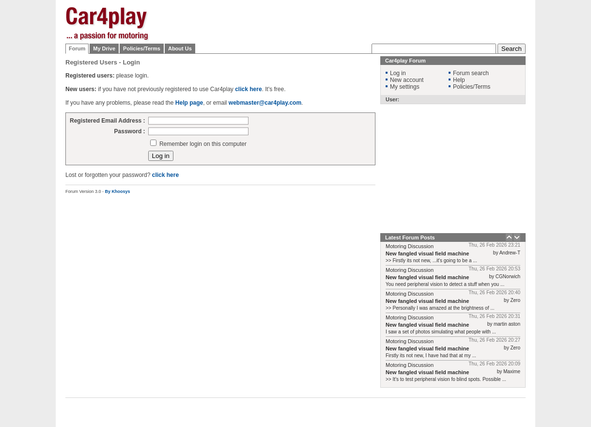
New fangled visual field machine (427, 253)
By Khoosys (117, 191)
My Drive (104, 48)
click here (248, 89)
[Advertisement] (349, 22)
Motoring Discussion (410, 246)
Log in (398, 73)
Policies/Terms (141, 48)
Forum (77, 48)
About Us (180, 48)
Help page (189, 102)
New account (406, 80)
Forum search (471, 73)
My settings (405, 86)
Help (459, 80)
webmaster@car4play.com (265, 102)
